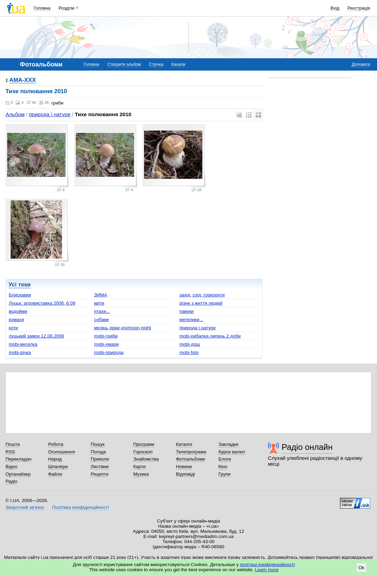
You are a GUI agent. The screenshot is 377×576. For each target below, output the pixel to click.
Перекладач (18, 459)
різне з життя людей (200, 303)
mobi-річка (20, 352)
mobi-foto (189, 352)
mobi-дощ (189, 344)
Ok (361, 567)
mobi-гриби (106, 336)
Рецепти (99, 474)
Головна (42, 8)
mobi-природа (108, 352)
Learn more (267, 569)
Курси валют (232, 451)
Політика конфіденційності (80, 507)
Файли (55, 474)
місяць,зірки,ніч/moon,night (122, 327)
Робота (55, 444)
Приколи (100, 459)
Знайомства (146, 459)
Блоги (225, 459)
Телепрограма (191, 451)
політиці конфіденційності (267, 564)
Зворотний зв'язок (24, 507)
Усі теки (20, 284)
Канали (179, 64)
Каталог (184, 444)
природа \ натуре (50, 114)
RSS (10, 451)
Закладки (228, 444)
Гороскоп (142, 451)
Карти (139, 466)
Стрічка (156, 64)
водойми (18, 311)
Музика (141, 474)
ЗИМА (100, 294)
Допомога (361, 64)
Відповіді (185, 474)
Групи (225, 474)
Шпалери (58, 466)
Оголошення (61, 451)
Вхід (335, 8)
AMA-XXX (22, 80)
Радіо (11, 481)
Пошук (98, 444)
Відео (11, 466)
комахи (16, 319)
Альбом (14, 114)
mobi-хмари (106, 344)
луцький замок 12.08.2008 (36, 336)
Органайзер (18, 474)
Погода (98, 451)
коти (13, 327)
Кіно (223, 466)
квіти (99, 303)
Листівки (100, 466)
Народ (55, 459)
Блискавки (20, 294)
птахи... (102, 311)
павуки (186, 311)
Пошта (12, 444)
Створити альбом (124, 64)
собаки (101, 319)
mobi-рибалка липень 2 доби (210, 336)
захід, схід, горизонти (202, 294)
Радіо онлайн (307, 447)
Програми (143, 444)
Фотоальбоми (190, 459)
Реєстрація (358, 8)
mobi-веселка (23, 344)
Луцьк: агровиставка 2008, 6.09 (42, 303)
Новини (184, 466)
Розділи (66, 8)
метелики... (191, 319)
